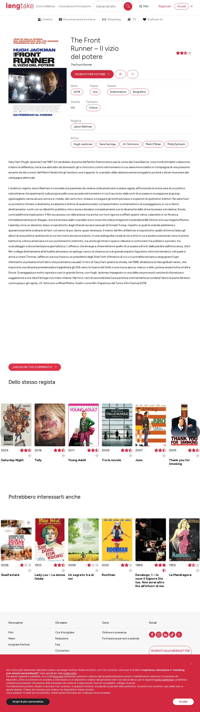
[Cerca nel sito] (113, 6)
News (11, 638)
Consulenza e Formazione (75, 6)
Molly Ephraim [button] (176, 144)
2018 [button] (77, 92)
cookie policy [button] (70, 673)
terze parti (58, 676)
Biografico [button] (139, 92)
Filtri (144, 6)
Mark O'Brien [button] (153, 144)
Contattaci (62, 650)
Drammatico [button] (118, 92)
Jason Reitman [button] (83, 126)
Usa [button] (95, 92)
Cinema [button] (45, 19)
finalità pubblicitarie (164, 679)
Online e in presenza (114, 632)
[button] (92, 74)
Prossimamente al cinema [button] (77, 19)
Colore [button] (93, 107)
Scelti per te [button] (152, 19)
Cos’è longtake (64, 632)
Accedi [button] (181, 6)
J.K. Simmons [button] (130, 144)
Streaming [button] (111, 19)
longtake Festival (18, 644)
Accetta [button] (183, 701)
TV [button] (132, 19)
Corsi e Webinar (45, 6)
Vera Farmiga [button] (107, 144)
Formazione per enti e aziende (120, 638)
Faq (57, 644)
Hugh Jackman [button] (83, 144)
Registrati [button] (165, 6)
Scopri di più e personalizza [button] (27, 701)
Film (10, 632)
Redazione (61, 638)
